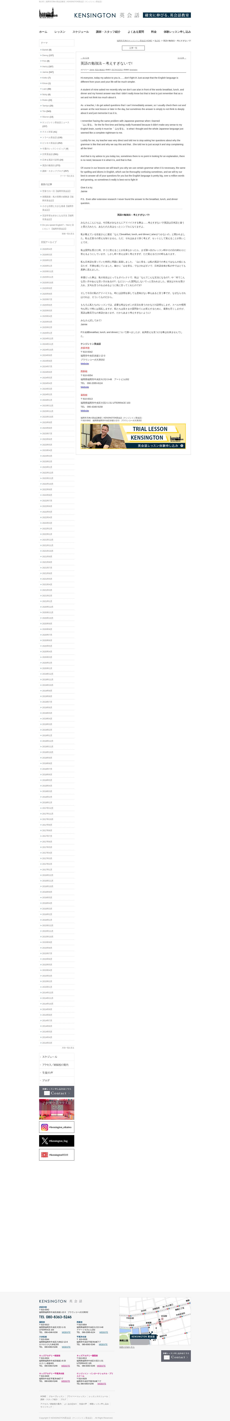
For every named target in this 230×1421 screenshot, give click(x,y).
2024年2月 (47, 392)
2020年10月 (47, 616)
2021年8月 (47, 560)
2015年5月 (47, 962)
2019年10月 (47, 683)
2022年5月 (47, 510)
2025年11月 (47, 275)
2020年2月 (47, 661)
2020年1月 (47, 666)
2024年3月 (47, 387)
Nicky (44, 92)
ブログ (63, 1397)
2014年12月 (47, 990)
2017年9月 (47, 823)
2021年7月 (47, 566)
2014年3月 (47, 1041)
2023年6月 (47, 437)
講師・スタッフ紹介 (49, 1397)
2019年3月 (47, 722)
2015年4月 (47, 968)
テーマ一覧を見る (67, 174)
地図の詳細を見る (127, 1345)
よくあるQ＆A (70, 1402)
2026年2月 (47, 258)
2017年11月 (47, 812)
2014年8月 (47, 1013)
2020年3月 (47, 655)
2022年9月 (47, 487)
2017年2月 (47, 862)
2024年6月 (47, 370)
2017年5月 (47, 845)
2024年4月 (47, 381)
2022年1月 (47, 532)
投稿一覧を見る (68, 232)
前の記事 (85, 56)
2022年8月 (47, 493)
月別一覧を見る (68, 1046)
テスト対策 (47, 130)
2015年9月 (47, 940)
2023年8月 (47, 426)
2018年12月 (47, 739)
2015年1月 (47, 985)
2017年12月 (47, 806)
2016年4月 (47, 901)
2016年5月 (47, 895)
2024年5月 (47, 376)
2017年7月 (47, 834)
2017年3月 (47, 856)
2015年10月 (47, 935)
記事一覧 (133, 46)
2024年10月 (47, 348)
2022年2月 (47, 526)
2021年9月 (47, 554)
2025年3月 (47, 320)
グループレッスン (56, 1394)
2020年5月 (47, 644)
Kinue (45, 81)
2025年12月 (47, 269)
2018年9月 (47, 756)
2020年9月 (47, 621)
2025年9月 (47, 286)
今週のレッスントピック (53, 147)
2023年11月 (47, 409)
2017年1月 (47, 867)
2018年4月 (47, 784)
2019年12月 (47, 672)
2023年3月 (47, 454)
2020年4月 (47, 649)
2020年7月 (47, 633)
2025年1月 (47, 331)
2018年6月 (47, 772)
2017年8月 (47, 828)
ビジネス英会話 (49, 141)
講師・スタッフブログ (52, 169)
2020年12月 (47, 605)
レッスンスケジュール (98, 1394)
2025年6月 (47, 303)
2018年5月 (47, 778)
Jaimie (92, 68)
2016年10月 (47, 884)
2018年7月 (47, 767)
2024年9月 (47, 353)
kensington (133, 68)
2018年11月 (47, 744)
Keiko (45, 76)
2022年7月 (47, 499)
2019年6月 (47, 705)
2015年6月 (47, 957)
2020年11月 (47, 610)
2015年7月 (47, 951)
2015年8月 (47, 946)
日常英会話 (47, 152)
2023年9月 (47, 420)
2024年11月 (47, 342)
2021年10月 (47, 549)
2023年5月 (47, 443)
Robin (45, 98)
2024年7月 (47, 364)
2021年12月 (47, 538)
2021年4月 (47, 582)
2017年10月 (47, 817)
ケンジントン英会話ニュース (55, 120)
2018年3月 (47, 789)
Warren (45, 115)
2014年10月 (47, 1002)
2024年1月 (47, 398)
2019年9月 (47, 689)
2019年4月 (47, 717)
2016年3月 (47, 907)
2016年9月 (47, 890)
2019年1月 (47, 733)
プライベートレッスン (76, 1394)
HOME (43, 1394)
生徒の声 (83, 1402)
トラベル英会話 (49, 135)
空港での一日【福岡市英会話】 (56, 189)
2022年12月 (47, 471)
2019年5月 (47, 711)
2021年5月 (47, 577)
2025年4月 (47, 314)
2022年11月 (47, 476)
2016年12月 (47, 873)
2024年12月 (47, 336)
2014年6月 (47, 1024)
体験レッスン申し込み (99, 1402)
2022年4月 (47, 515)
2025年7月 (47, 297)
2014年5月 (47, 1030)
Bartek (45, 48)
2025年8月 (47, 292)
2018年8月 (47, 761)
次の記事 (182, 56)
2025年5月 (47, 308)
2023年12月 (47, 403)
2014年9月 (47, 1007)
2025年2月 (47, 325)
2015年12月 (47, 923)
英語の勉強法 (100, 68)
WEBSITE (66, 1330)
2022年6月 (47, 504)
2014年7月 (47, 1018)
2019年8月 (47, 694)
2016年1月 (47, 918)
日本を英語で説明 (50, 158)
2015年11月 (47, 929)
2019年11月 (47, 677)
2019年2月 (47, 728)
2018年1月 (47, 800)
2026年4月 (47, 247)
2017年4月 (47, 851)
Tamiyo (45, 104)
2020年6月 (47, 638)
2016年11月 (47, 879)
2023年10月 (47, 415)
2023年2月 (47, 459)
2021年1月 (47, 599)
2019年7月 (47, 700)
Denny (45, 53)
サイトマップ (46, 1405)
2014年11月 (47, 996)
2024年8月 (47, 359)
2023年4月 (47, 448)
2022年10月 (47, 482)
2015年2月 (47, 979)
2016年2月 (47, 912)
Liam (44, 87)
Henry (45, 64)
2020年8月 (47, 627)
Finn (44, 59)
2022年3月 (47, 521)
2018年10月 (47, 750)
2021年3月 (47, 588)
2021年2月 (47, 594)
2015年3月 (47, 974)
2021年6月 (47, 571)
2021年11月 (47, 543)
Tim (44, 109)
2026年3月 (47, 253)
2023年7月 (47, 431)
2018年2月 (47, 795)
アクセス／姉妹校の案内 (50, 1402)
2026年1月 (47, 264)
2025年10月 (47, 281)
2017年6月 (47, 840)
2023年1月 (47, 465)
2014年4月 (47, 1035)
